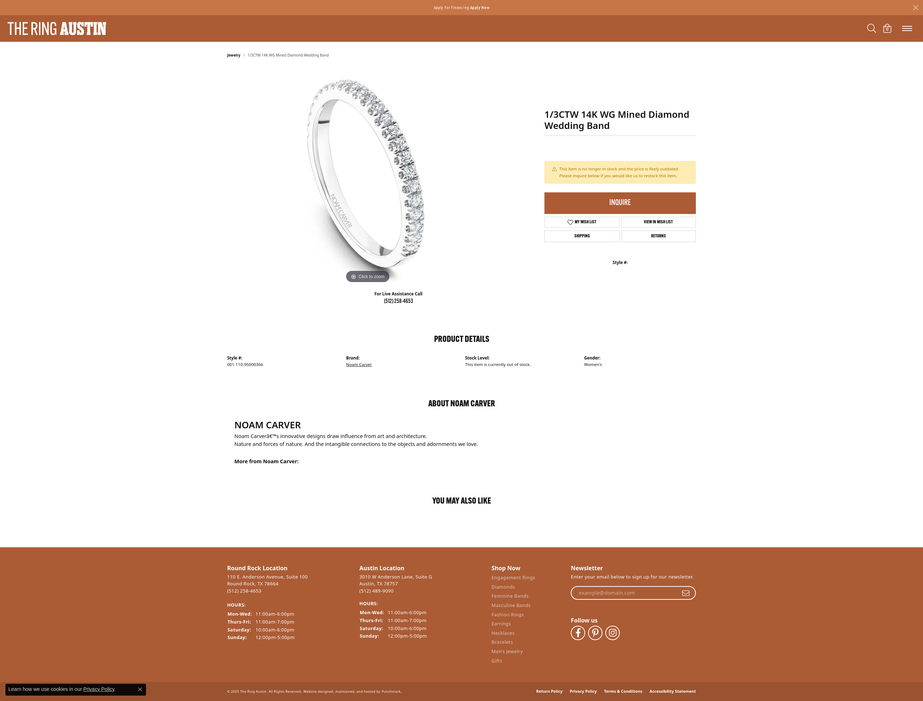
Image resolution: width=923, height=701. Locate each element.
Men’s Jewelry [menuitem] (507, 651)
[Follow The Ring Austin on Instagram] (612, 633)
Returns (658, 236)
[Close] (916, 7)
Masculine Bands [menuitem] (511, 605)
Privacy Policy (583, 691)
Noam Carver (359, 364)
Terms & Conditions (623, 691)
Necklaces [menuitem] (503, 633)
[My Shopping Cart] (887, 28)
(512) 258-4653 (398, 301)
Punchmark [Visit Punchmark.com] (391, 691)
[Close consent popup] (140, 689)
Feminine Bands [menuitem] (510, 596)
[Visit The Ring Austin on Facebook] (578, 633)
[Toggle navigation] (907, 28)
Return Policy (549, 691)
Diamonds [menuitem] (503, 587)
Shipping (582, 236)
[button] (289, 568)
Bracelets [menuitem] (502, 642)
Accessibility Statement (672, 691)
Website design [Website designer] (316, 691)
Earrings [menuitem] (501, 624)
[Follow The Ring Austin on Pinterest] (595, 633)
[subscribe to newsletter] (685, 593)
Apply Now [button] (480, 7)
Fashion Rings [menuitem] (507, 615)
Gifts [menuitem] (496, 661)
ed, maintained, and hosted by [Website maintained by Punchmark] (354, 691)
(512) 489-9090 (376, 591)
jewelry (233, 55)
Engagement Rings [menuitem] (513, 578)
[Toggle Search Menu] (871, 28)
